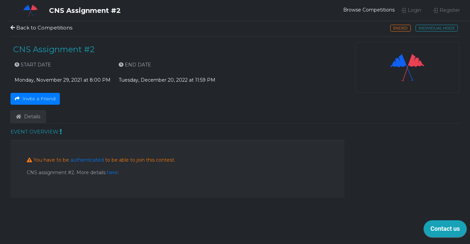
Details (28, 117)
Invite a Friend (35, 99)
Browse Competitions (362, 10)
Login (411, 10)
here (112, 172)
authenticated (87, 160)
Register (446, 10)
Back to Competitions (41, 27)
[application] (445, 230)
